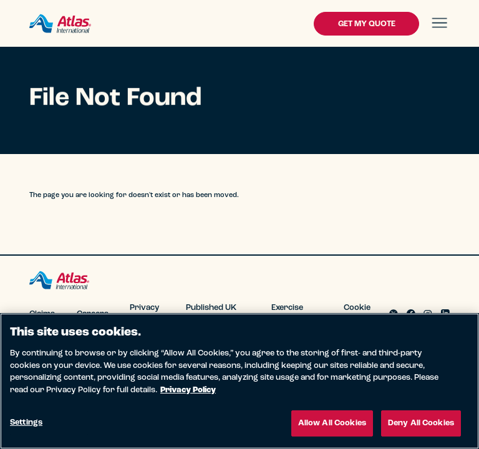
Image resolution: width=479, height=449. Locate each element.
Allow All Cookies (332, 423)
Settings (26, 422)
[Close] (459, 333)
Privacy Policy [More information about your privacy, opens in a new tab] (188, 390)
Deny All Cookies (421, 423)
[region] (239, 381)
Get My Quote (366, 24)
